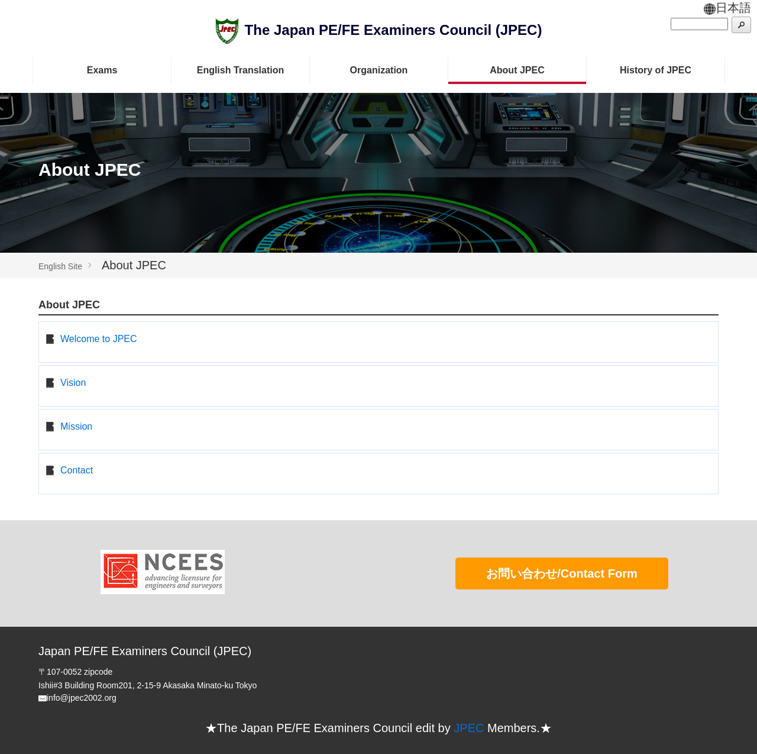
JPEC (469, 727)
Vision (73, 383)
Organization (379, 70)
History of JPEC (655, 70)
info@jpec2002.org (82, 698)
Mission (76, 426)
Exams (102, 70)
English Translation (240, 70)
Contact (76, 470)
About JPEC (517, 70)
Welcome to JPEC (98, 339)
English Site (60, 266)
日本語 (727, 7)
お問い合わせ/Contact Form (562, 573)
